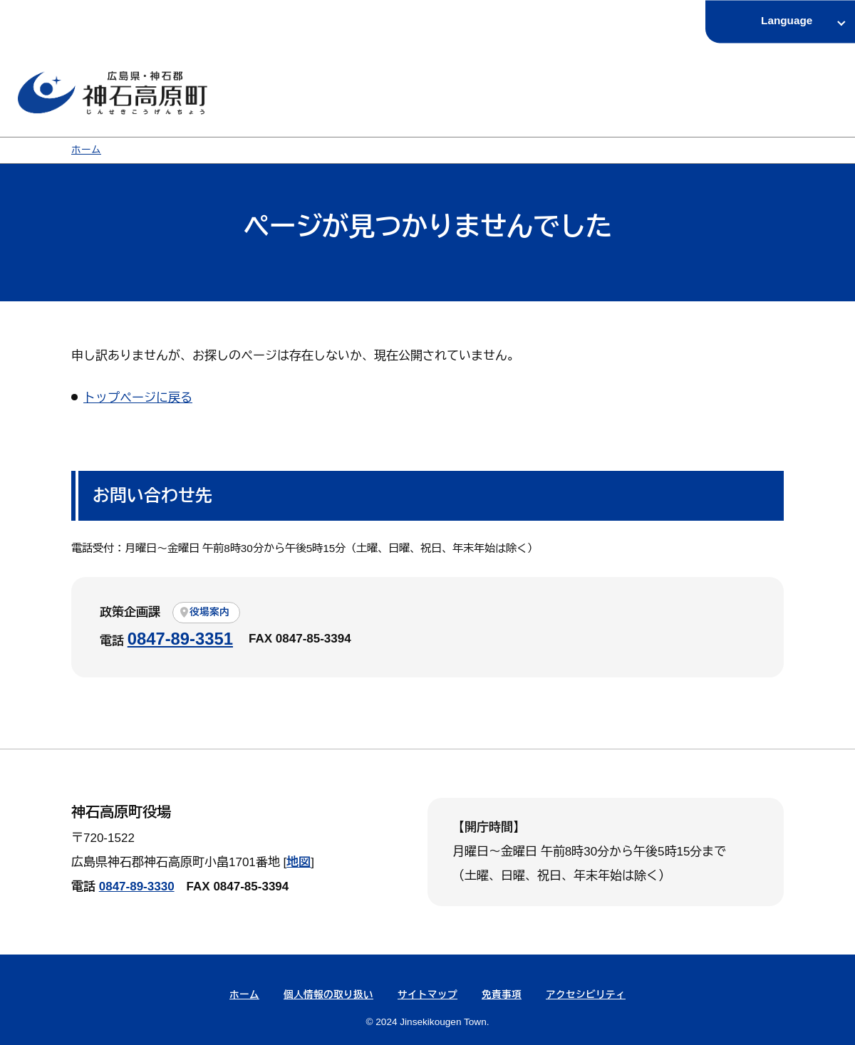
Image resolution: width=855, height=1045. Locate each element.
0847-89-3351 (180, 638)
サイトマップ (427, 994)
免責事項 (502, 994)
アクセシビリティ (586, 994)
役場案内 (209, 612)
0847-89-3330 (137, 886)
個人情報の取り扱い (328, 994)
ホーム (86, 150)
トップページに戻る (137, 398)
